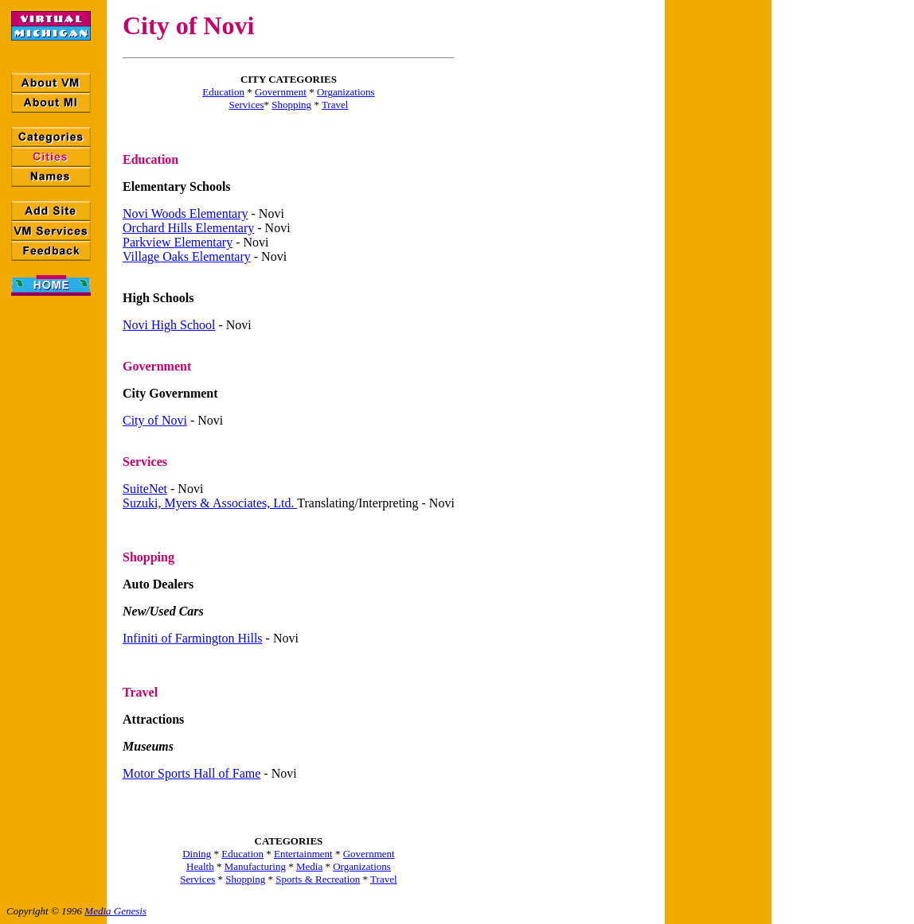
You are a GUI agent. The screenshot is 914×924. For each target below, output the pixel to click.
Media (309, 866)
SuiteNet (145, 488)
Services (246, 105)
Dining (196, 854)
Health (200, 866)
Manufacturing (255, 866)
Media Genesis (115, 911)
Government (281, 92)
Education (223, 92)
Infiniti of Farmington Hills (193, 638)
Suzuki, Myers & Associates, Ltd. (210, 503)
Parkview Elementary (177, 242)
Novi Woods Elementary (185, 213)
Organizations (346, 92)
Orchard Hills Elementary (188, 228)
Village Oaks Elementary (187, 256)
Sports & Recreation (317, 879)
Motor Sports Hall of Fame (191, 773)
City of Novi (155, 420)
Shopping (291, 105)
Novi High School (169, 325)
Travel (335, 105)
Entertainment (303, 854)
